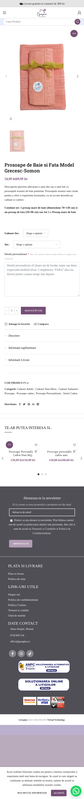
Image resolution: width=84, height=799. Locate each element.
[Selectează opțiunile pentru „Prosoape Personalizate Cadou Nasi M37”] (36, 451)
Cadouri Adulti (25, 389)
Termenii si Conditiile (44, 528)
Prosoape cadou (25, 393)
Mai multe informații (32, 792)
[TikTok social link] (30, 653)
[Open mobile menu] (4, 12)
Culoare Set (11, 233)
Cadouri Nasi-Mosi (45, 389)
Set (6, 244)
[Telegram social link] (38, 404)
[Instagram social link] (21, 653)
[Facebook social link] (20, 404)
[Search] (42, 22)
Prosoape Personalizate (48, 393)
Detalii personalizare (40, 256)
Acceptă (59, 793)
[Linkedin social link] (33, 404)
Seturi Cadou (70, 393)
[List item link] (43, 629)
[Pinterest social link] (28, 404)
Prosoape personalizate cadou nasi (61, 453)
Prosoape (10, 393)
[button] (76, 791)
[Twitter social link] (24, 404)
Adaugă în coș (33, 310)
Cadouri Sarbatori (68, 389)
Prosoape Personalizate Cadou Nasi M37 (23, 453)
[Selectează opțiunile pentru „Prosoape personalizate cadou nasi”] (74, 451)
